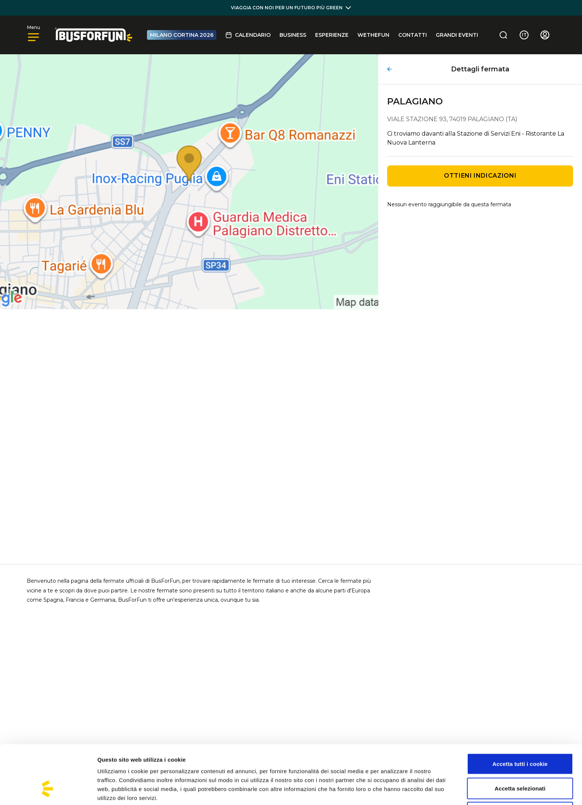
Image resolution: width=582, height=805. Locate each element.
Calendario (248, 35)
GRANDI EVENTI (457, 35)
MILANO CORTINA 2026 (181, 35)
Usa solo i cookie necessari (520, 762)
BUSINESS (292, 35)
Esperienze (332, 35)
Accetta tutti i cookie (520, 713)
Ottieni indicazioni (480, 175)
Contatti (412, 35)
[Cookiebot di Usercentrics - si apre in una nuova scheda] (48, 790)
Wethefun (373, 35)
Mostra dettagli (390, 790)
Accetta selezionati (520, 738)
